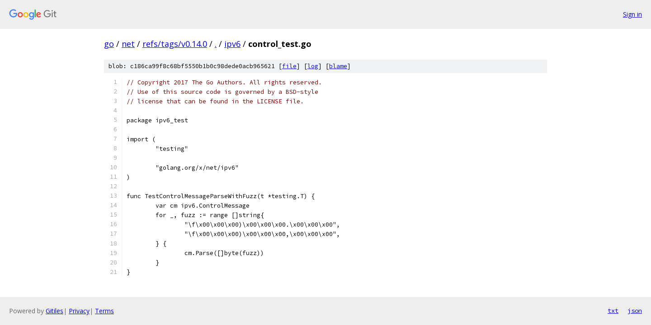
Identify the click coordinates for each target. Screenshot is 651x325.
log (312, 66)
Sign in (632, 14)
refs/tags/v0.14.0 (174, 43)
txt (613, 310)
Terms (104, 310)
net (128, 43)
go (109, 43)
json (634, 310)
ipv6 (232, 43)
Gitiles (54, 310)
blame (338, 66)
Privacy (79, 310)
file (289, 66)
